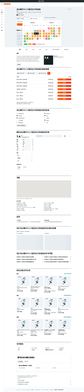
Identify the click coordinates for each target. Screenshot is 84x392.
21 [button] (37, 36)
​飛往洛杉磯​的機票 (22, 367)
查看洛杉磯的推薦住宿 (67, 317)
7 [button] (37, 31)
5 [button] (32, 31)
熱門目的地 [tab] (26, 361)
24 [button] (27, 38)
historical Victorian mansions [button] (22, 287)
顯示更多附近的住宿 (67, 273)
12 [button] (32, 33)
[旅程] (1, 25)
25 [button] (29, 38)
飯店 (22, 389)
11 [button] (56, 31)
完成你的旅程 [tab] (20, 361)
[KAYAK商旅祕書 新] (1, 21)
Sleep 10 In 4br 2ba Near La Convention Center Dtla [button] (35, 287)
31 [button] (27, 41)
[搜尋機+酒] (1, 14)
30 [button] (24, 41)
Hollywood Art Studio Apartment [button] (36, 309)
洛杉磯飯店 (54, 367)
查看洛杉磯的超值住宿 (67, 295)
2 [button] (51, 28)
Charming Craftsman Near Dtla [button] (63, 286)
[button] (82, 1)
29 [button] (40, 38)
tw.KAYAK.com (19, 389)
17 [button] (27, 36)
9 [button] (51, 31)
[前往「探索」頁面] (1, 17)
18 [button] (56, 33)
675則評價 (22, 14)
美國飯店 (32, 389)
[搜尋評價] (50, 136)
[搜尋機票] (1, 7)
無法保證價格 (30, 377)
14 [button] (37, 33)
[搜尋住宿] (1, 9)
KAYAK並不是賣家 (44, 380)
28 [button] (37, 38)
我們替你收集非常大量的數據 (44, 382)
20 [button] (35, 36)
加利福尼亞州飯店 (37, 389)
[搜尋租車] (1, 12)
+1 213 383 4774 (19, 13)
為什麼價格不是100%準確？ (44, 384)
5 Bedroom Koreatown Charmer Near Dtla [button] (23, 330)
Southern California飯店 (45, 389)
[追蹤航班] (1, 19)
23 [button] (24, 38)
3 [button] (27, 31)
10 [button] (27, 33)
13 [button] (35, 33)
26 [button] (32, 38)
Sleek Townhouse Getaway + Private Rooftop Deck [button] (37, 330)
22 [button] (40, 36)
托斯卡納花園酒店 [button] (47, 287)
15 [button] (40, 33)
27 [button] (35, 38)
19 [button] (32, 36)
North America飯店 (27, 389)
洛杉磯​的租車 (38, 367)
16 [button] (24, 36)
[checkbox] (22, 168)
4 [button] (56, 28)
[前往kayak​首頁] (7, 4)
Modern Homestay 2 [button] (20, 309)
